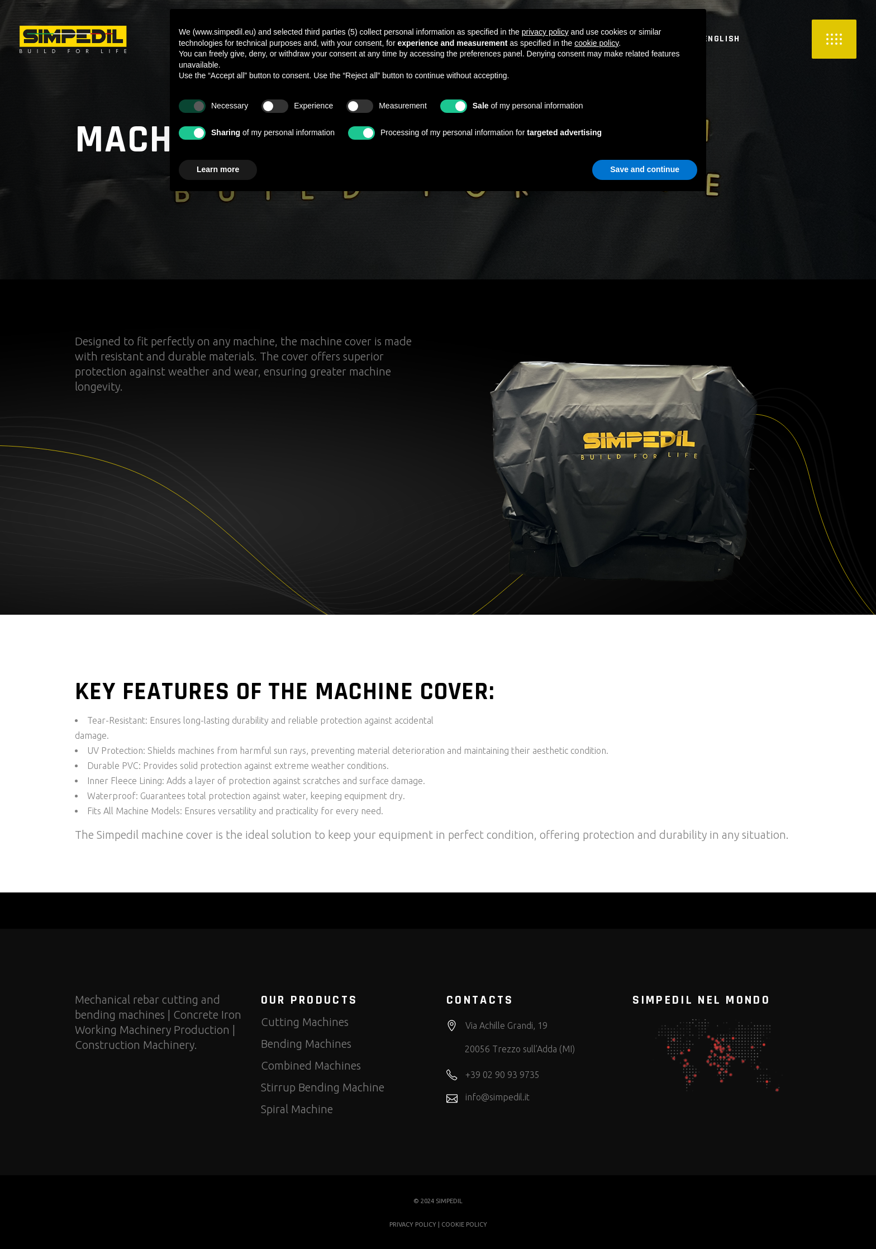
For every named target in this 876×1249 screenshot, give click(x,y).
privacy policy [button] (545, 31)
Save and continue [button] (644, 169)
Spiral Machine (297, 1109)
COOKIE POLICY (464, 1224)
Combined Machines (311, 1065)
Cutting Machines (305, 1021)
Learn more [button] (218, 169)
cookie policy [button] (596, 43)
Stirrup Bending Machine (322, 1087)
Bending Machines (306, 1043)
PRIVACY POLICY (412, 1224)
